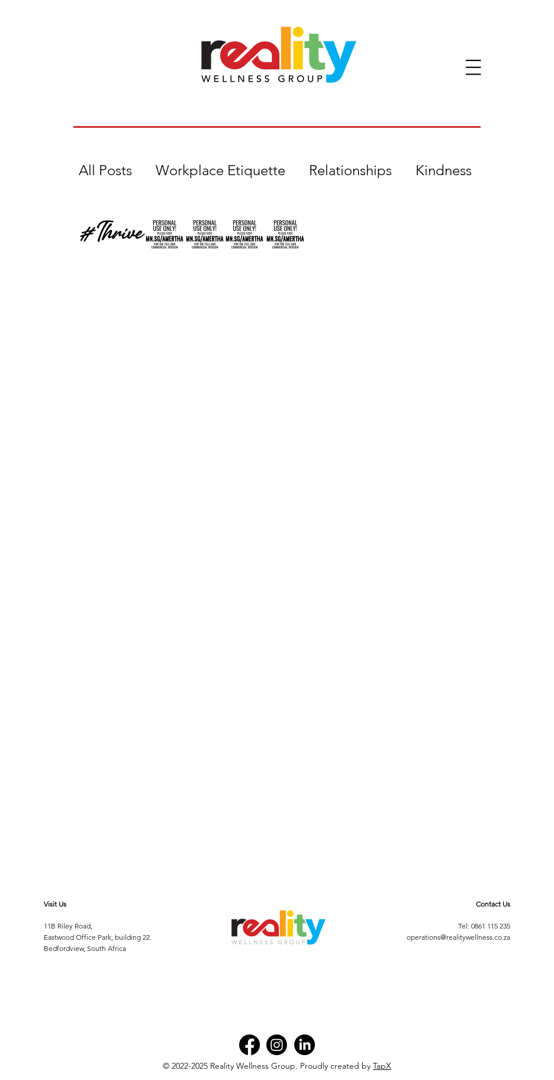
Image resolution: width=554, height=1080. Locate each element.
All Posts (105, 170)
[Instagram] (276, 1044)
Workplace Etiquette (220, 170)
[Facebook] (249, 1044)
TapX (382, 1065)
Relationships (350, 170)
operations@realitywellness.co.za (458, 937)
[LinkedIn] (304, 1044)
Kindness (444, 170)
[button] (473, 67)
